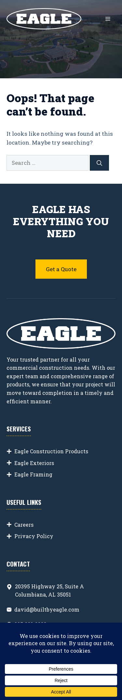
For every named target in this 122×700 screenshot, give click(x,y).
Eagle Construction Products (51, 451)
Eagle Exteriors (34, 462)
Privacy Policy (33, 536)
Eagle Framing (33, 474)
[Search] (99, 163)
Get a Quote (61, 269)
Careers (24, 524)
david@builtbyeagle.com (46, 609)
